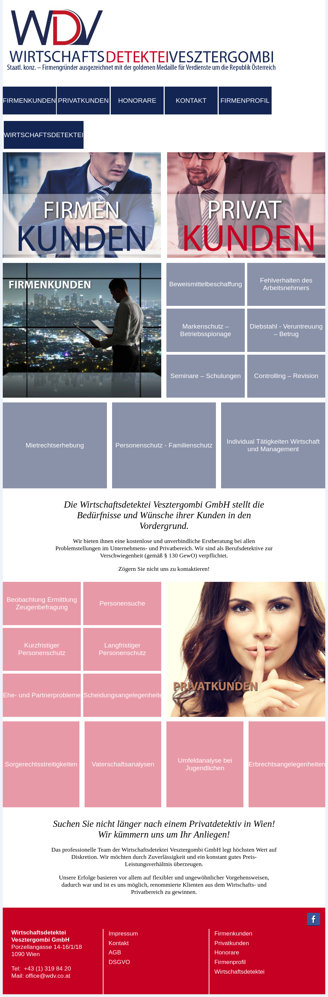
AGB (115, 952)
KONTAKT (191, 100)
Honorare (227, 952)
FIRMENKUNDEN (29, 100)
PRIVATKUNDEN (83, 100)
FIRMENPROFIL (245, 100)
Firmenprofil (230, 962)
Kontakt (119, 943)
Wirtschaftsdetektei (240, 971)
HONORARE (137, 100)
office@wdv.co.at (47, 975)
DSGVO (119, 962)
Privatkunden (232, 943)
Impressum (123, 933)
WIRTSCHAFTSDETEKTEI (44, 135)
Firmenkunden (233, 933)
